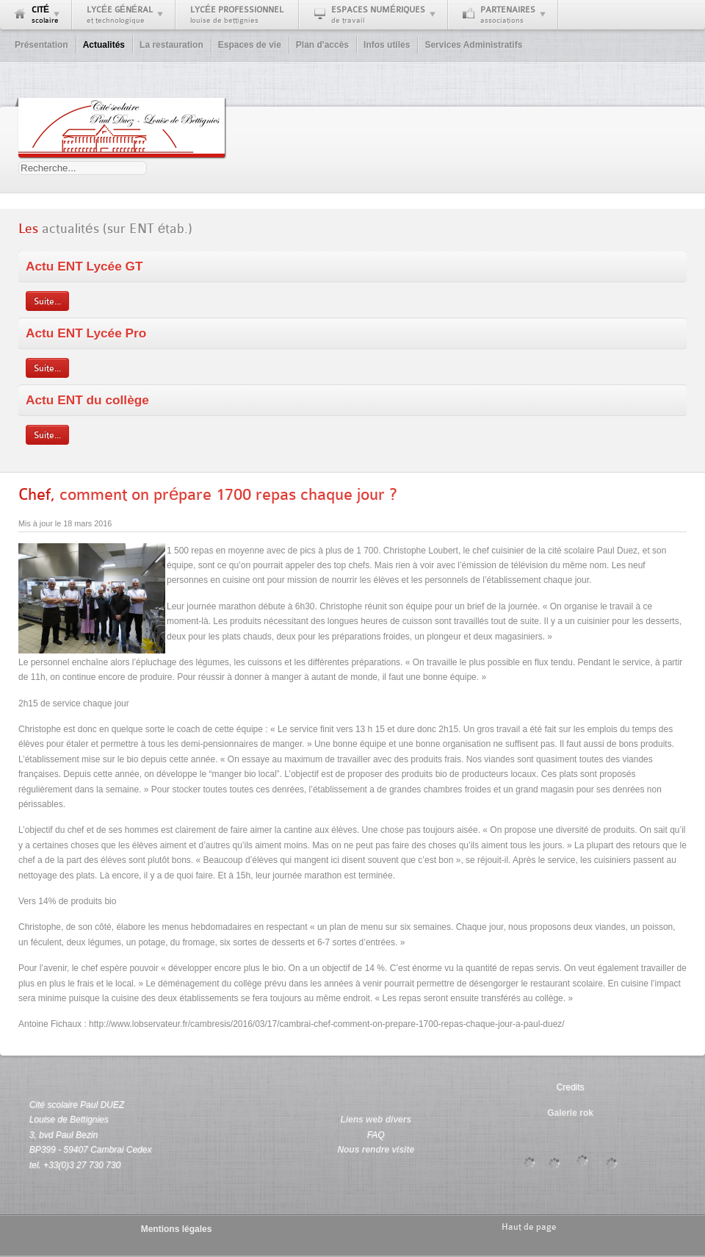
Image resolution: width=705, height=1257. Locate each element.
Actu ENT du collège (87, 400)
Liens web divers (375, 1119)
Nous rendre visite (375, 1150)
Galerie (562, 1113)
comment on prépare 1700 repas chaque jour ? (207, 494)
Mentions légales (176, 1229)
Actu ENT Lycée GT (84, 266)
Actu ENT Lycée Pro (86, 333)
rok (586, 1113)
